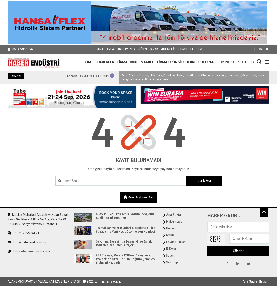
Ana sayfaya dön (138, 197)
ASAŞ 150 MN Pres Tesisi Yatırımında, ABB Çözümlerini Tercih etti (125, 216)
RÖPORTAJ (206, 62)
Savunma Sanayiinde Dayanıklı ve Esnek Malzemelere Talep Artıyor (124, 243)
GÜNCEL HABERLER (99, 62)
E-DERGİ (248, 62)
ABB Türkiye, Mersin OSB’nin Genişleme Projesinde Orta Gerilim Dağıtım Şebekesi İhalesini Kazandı (125, 259)
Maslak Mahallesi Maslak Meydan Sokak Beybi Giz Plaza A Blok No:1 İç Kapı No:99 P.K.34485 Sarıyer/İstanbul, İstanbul (38, 219)
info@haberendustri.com (28, 242)
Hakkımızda (126, 49)
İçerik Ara (204, 181)
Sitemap (172, 262)
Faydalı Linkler (176, 242)
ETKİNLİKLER (228, 62)
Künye (143, 49)
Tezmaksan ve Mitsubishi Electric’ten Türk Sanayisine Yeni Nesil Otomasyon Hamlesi (125, 229)
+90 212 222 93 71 (23, 233)
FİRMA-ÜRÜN (127, 62)
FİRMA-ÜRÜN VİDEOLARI (176, 62)
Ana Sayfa (105, 49)
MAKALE (147, 62)
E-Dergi (171, 249)
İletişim (196, 49)
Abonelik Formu (174, 49)
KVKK (154, 49)
